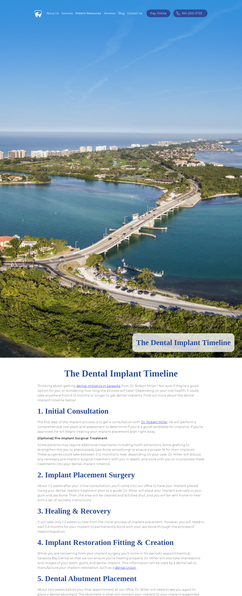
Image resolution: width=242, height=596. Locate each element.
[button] (67, 13)
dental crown (125, 568)
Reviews (109, 13)
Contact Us (134, 13)
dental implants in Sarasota (98, 386)
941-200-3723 (192, 13)
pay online (158, 13)
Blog (121, 13)
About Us (52, 13)
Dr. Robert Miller (154, 422)
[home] (38, 13)
